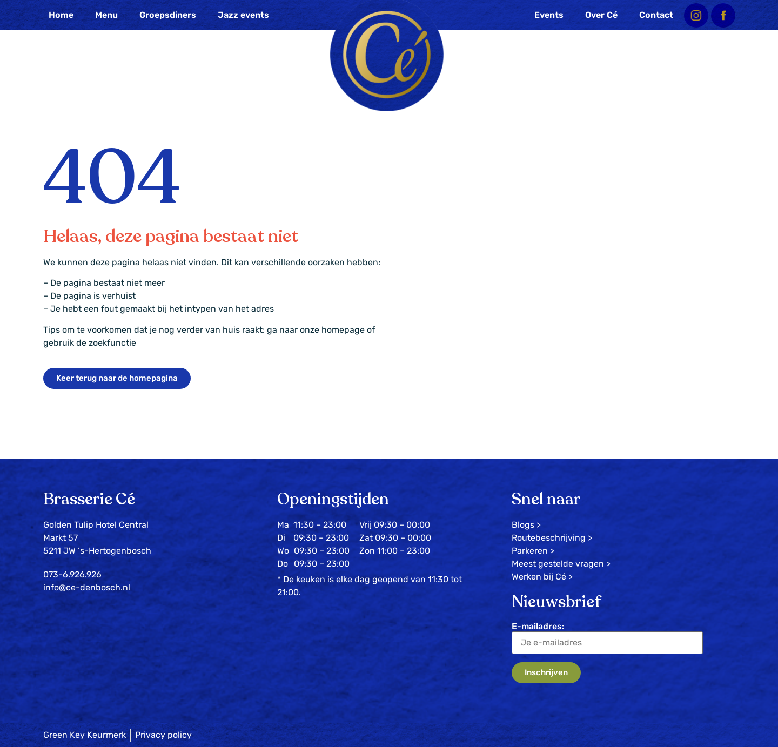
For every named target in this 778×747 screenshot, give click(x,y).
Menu (106, 15)
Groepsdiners (167, 15)
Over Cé (601, 15)
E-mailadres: (607, 637)
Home (61, 15)
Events (549, 15)
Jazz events (243, 15)
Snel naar (546, 499)
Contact (656, 15)
